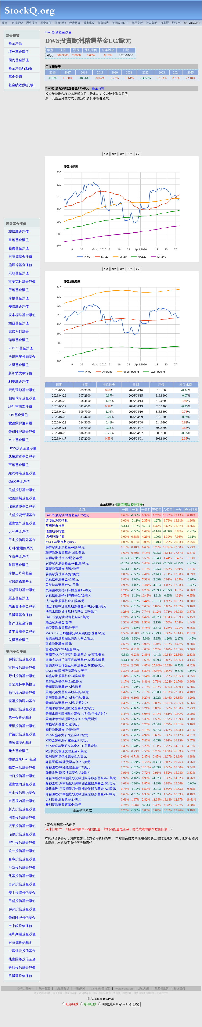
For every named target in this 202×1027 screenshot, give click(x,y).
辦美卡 (176, 22)
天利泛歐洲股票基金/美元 (63, 799)
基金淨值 (45, 22)
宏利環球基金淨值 (21, 390)
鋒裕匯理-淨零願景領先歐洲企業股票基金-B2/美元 (81, 783)
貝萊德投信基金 (19, 942)
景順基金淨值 (17, 273)
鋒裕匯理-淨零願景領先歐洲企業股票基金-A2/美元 (81, 778)
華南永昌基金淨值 (21, 767)
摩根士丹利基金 (19, 573)
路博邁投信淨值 (19, 976)
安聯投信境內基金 (21, 701)
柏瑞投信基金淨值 (21, 709)
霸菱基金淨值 (17, 248)
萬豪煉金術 (71, 993)
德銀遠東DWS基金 (21, 759)
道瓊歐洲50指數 (57, 520)
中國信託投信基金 (21, 951)
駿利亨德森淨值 (19, 406)
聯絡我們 (179, 988)
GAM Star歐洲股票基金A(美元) (67, 670)
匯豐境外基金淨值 (21, 523)
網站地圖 (143, 988)
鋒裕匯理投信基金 (21, 917)
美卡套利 (57, 993)
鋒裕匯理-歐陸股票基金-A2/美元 (68, 762)
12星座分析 (62, 988)
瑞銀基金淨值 (17, 340)
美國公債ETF (120, 22)
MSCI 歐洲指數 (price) (61, 542)
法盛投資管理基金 (21, 515)
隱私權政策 (162, 988)
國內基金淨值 (17, 60)
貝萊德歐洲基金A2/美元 (62, 585)
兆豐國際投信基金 (21, 959)
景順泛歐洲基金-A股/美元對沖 (67, 703)
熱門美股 (137, 22)
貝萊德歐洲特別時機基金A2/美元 (68, 595)
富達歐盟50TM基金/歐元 (63, 649)
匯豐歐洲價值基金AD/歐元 (64, 681)
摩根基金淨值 (17, 298)
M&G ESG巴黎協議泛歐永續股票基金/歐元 (75, 633)
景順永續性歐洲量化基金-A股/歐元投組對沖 (76, 713)
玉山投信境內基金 (21, 792)
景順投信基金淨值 (21, 967)
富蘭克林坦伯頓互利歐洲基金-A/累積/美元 (75, 654)
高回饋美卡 (85, 993)
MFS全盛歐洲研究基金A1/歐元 (67, 735)
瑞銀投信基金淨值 (21, 834)
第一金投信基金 (19, 717)
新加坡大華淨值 (19, 373)
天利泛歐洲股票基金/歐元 (63, 804)
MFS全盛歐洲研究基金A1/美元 (67, 740)
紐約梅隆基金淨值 (21, 473)
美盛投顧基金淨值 (21, 490)
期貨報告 (103, 22)
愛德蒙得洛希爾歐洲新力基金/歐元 (70, 638)
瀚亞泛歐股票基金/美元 (62, 627)
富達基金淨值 (17, 240)
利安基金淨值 (17, 381)
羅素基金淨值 (17, 598)
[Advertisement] (130, 10)
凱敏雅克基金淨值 (21, 456)
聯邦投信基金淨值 (21, 909)
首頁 (4, 22)
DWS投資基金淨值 (21, 448)
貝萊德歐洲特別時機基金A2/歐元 (68, 590)
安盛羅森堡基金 (19, 581)
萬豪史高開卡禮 (42, 993)
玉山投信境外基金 (21, 540)
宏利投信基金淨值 (21, 842)
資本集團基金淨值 (21, 631)
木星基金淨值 (17, 365)
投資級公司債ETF (122, 993)
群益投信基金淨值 (21, 734)
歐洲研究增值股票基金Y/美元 (66, 751)
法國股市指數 (55, 531)
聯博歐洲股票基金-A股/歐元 (65, 547)
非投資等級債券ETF (144, 993)
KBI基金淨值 (17, 415)
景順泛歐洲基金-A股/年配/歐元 (67, 692)
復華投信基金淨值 (21, 826)
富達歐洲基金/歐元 (59, 643)
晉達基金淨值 (17, 290)
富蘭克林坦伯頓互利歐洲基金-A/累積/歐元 (75, 660)
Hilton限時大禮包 (102, 993)
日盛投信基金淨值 (21, 901)
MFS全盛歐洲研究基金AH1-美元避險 (71, 746)
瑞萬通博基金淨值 (21, 506)
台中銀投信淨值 (19, 926)
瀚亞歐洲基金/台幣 (59, 622)
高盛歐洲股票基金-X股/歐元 (65, 676)
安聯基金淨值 (17, 306)
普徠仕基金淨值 (19, 623)
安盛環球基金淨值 (21, 590)
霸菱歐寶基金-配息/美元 (62, 574)
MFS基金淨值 (17, 440)
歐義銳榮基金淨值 (21, 498)
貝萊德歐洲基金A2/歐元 (62, 579)
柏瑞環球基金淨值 (21, 398)
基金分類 (60, 22)
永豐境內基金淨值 (21, 801)
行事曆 (164, 22)
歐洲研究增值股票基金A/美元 (66, 756)
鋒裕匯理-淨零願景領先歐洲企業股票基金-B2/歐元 (81, 794)
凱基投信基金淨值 (21, 876)
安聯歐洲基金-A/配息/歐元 (64, 558)
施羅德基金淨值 (19, 265)
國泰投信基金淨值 (21, 817)
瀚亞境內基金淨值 (21, 692)
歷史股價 (31, 22)
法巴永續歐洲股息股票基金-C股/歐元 (71, 611)
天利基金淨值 (17, 531)
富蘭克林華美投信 (21, 684)
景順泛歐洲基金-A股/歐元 (64, 686)
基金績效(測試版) (20, 85)
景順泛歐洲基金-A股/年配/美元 (67, 697)
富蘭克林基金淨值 (21, 281)
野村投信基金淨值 (21, 676)
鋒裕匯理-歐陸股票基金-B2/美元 (68, 767)
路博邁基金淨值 (19, 615)
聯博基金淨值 (17, 231)
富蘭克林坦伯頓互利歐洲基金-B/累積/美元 (75, 665)
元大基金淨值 (17, 751)
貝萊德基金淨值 (19, 256)
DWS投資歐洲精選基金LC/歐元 (67, 515)
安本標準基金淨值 (21, 315)
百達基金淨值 (17, 465)
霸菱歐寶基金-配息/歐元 (62, 568)
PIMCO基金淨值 (19, 348)
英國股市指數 (55, 525)
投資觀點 (151, 22)
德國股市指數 (55, 536)
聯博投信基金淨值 (21, 659)
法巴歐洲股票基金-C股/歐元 (65, 601)
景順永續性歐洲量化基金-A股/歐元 (70, 708)
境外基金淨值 (17, 52)
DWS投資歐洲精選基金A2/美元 (67, 617)
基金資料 (98, 88)
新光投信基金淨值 (21, 809)
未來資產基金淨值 (21, 606)
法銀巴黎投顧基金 (21, 356)
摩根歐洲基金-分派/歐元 (62, 729)
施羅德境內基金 (19, 742)
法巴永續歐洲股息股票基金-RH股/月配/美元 (76, 606)
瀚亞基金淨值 (17, 323)
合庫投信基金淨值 (21, 859)
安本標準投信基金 (21, 892)
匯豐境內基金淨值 (21, 784)
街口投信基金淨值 (21, 776)
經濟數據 (74, 22)
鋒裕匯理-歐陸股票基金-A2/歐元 (68, 772)
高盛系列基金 (17, 331)
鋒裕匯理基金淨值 (21, 431)
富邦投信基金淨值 (21, 884)
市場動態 (17, 22)
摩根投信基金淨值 (21, 726)
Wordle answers (124, 988)
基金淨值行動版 (19, 68)
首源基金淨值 (17, 565)
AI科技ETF (162, 993)
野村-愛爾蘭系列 (19, 548)
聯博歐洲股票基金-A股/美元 (65, 552)
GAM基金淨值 (18, 481)
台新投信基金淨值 (21, 867)
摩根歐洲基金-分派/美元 (62, 724)
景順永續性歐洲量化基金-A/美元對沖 (71, 719)
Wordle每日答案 (100, 988)
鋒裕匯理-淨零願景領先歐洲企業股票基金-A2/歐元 (81, 788)
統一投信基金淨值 (21, 851)
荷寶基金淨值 (17, 556)
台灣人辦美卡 (25, 988)
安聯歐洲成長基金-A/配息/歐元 (67, 563)
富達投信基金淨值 (21, 667)
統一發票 (44, 988)
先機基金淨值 (17, 640)
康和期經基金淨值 (21, 934)
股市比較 (88, 22)
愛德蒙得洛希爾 (19, 423)
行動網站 (79, 988)
